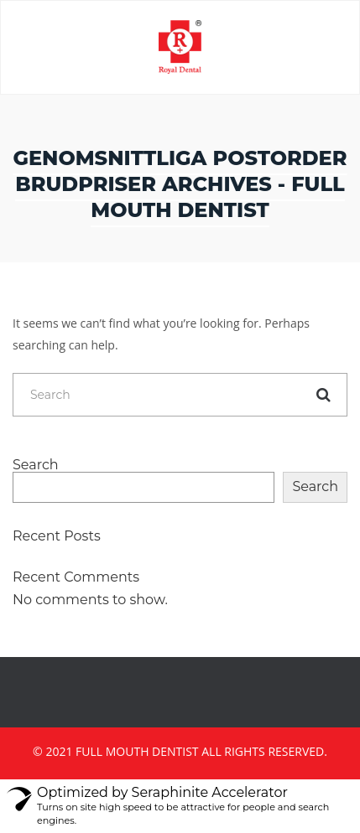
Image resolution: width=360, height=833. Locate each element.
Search (36, 465)
